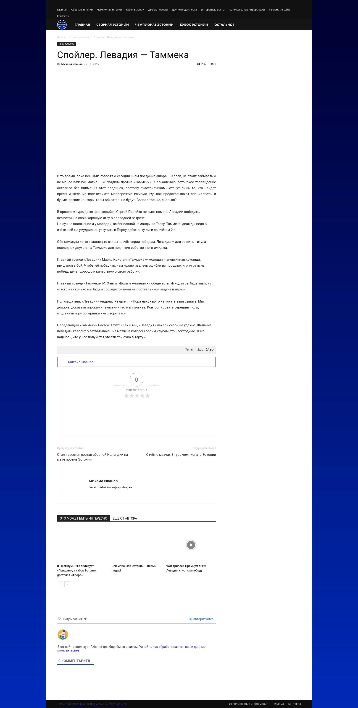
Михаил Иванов (72, 64)
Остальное (224, 24)
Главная (62, 9)
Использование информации (247, 9)
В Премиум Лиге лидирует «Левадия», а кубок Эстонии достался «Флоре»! (76, 570)
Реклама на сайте (279, 9)
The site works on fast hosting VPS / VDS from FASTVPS (92, 704)
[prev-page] (60, 584)
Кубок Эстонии (135, 9)
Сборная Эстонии (82, 9)
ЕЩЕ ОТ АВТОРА (125, 518)
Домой (61, 37)
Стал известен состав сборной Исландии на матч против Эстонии (92, 457)
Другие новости (158, 9)
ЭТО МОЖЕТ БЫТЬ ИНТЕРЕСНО (83, 518)
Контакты (63, 16)
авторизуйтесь (202, 619)
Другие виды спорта (184, 9)
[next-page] (67, 584)
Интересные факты (213, 9)
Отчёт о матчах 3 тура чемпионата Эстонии (181, 455)
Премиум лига (80, 37)
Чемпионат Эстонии (109, 9)
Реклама (278, 704)
